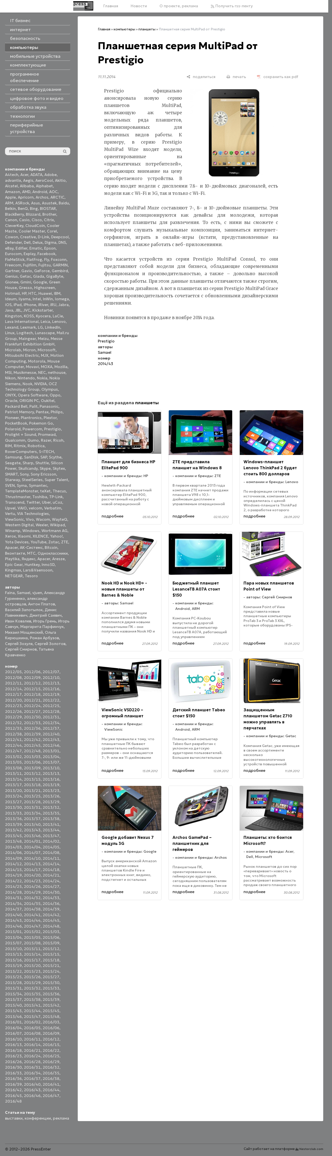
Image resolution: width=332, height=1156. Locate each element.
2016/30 (13, 1067)
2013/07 (51, 762)
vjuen (37, 592)
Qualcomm (15, 440)
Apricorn (26, 197)
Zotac (53, 542)
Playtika (12, 558)
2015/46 (13, 1016)
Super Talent (56, 479)
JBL (18, 310)
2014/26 (32, 886)
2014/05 (51, 847)
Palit (33, 406)
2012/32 (13, 722)
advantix (13, 180)
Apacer (43, 558)
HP (24, 293)
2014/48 (51, 926)
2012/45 (32, 745)
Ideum (11, 299)
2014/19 (13, 875)
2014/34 (13, 903)
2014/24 (51, 881)
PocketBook (16, 423)
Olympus (49, 389)
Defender (13, 242)
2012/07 (51, 671)
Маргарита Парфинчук (42, 626)
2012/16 (51, 688)
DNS (62, 242)
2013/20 (13, 790)
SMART (11, 474)
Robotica (36, 445)
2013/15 (32, 779)
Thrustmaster (17, 496)
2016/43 (32, 1089)
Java (9, 310)
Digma (50, 242)
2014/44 (32, 920)
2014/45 (51, 920)
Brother (49, 214)
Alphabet (44, 186)
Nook (27, 383)
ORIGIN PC (29, 400)
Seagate (13, 462)
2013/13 (51, 773)
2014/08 (51, 852)
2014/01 (32, 841)
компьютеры (124, 29)
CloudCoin (35, 225)
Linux (10, 332)
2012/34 (51, 722)
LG (40, 327)
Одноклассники (53, 553)
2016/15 (51, 1044)
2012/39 (32, 734)
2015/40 (13, 1005)
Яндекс (28, 558)
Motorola (36, 361)
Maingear (27, 338)
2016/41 (51, 1084)
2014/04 (32, 847)
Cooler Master (32, 231)
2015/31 (13, 988)
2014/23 (32, 881)
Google (40, 282)
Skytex (59, 468)
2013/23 (51, 790)
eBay (9, 248)
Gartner (12, 270)
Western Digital (19, 525)
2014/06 (13, 852)
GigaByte (54, 276)
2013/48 (13, 841)
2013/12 (32, 773)
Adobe (50, 174)
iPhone (30, 304)
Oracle (11, 400)
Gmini (25, 282)
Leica (45, 321)
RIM (8, 445)
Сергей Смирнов (21, 649)
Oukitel (47, 400)
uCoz (57, 502)
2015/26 (32, 976)
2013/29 (51, 801)
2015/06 (51, 937)
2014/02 (51, 841)
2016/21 (32, 1050)
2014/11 (51, 858)
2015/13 (13, 954)
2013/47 (51, 835)
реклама (61, 1118)
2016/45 (13, 1095)
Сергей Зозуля (19, 643)
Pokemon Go (41, 423)
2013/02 (13, 756)
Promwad (47, 434)
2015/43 (13, 1010)
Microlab (13, 350)
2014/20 (32, 875)
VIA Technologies (33, 513)
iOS (8, 304)
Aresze (58, 558)
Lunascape (45, 332)
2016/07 (13, 1033)
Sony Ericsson (43, 474)
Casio (24, 219)
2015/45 (51, 1010)
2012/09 (32, 677)
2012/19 (51, 694)
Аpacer (11, 547)
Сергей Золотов (50, 643)
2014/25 (13, 886)
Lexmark (28, 327)
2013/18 (32, 784)
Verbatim (52, 508)
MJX (44, 355)
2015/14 (32, 954)
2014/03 (13, 847)
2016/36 (13, 1078)
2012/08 (13, 677)
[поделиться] (201, 77)
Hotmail (12, 293)
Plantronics (31, 417)
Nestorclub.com (311, 1149)
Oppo (55, 395)
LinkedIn (52, 327)
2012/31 (51, 717)
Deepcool (60, 237)
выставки (14, 1118)
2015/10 (13, 948)
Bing (34, 208)
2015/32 (32, 988)
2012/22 (51, 700)
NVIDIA (40, 383)
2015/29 (32, 982)
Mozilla (60, 366)
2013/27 (13, 801)
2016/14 (32, 1044)
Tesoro (31, 575)
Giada (38, 276)
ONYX (10, 395)
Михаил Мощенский (24, 632)
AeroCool (44, 180)
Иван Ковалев (18, 621)
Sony (24, 474)
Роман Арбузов (44, 637)
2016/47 (51, 1095)
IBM (57, 293)
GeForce (42, 270)
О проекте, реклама (178, 6)
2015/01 (13, 931)
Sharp (28, 462)
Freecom (13, 265)
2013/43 (32, 830)
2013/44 (51, 830)
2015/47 (32, 1016)
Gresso (25, 287)
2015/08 (32, 943)
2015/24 (51, 971)
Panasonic (49, 406)
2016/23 (13, 1056)
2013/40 (32, 824)
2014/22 (13, 881)
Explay (29, 253)
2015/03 (51, 931)
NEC (42, 372)
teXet (45, 491)
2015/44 (32, 1010)
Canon (11, 219)
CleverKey (14, 225)
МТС (31, 553)
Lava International (22, 321)
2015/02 (32, 931)
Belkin (10, 208)
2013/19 (51, 784)
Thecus (59, 491)
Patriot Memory (19, 412)
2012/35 (13, 728)
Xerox (10, 536)
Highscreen (44, 287)
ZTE (64, 542)
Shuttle (42, 462)
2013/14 (13, 779)
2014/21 (51, 875)
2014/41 (32, 914)
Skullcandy (28, 468)
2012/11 (13, 683)
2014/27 (51, 886)
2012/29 (13, 717)
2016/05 (32, 1027)
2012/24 (32, 705)
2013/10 (51, 768)
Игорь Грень (44, 621)
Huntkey (32, 564)
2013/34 (32, 813)
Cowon (11, 237)
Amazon (12, 191)
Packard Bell (16, 406)
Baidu (64, 203)
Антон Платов (41, 604)
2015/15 (51, 954)
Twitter (33, 502)
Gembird (60, 270)
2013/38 (51, 818)
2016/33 (13, 1073)
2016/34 (32, 1073)
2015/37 (13, 999)
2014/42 (51, 914)
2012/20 (13, 700)
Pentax (42, 412)
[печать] (236, 77)
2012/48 (32, 750)
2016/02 (32, 1022)
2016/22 (51, 1050)
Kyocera (43, 316)
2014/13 (32, 863)
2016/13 (13, 1044)
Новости (139, 6)
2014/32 (32, 897)
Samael (23, 592)
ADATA (36, 174)
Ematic (35, 248)
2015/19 (13, 965)
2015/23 (32, 971)
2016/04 (13, 1027)
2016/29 (51, 1061)
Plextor (50, 417)
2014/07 (32, 852)
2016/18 (13, 1050)
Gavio (26, 270)
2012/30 (32, 717)
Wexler (42, 525)
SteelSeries (32, 479)
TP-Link (56, 496)
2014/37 (13, 909)
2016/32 (51, 1067)
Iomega (62, 299)
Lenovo (59, 321)
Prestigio (52, 429)
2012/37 (51, 728)
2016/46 (32, 1095)
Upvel (10, 508)
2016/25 (51, 1056)
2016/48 (13, 1101)
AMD (26, 191)
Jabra (63, 304)
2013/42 (13, 830)
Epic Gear (14, 564)
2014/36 (51, 903)
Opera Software (33, 395)
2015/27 (51, 976)
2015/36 (51, 994)
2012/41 (13, 739)
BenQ (23, 208)
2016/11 (32, 1039)
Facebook (46, 253)
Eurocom (13, 253)
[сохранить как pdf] (277, 77)
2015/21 (51, 965)
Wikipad (57, 525)
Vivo (30, 519)
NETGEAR (14, 575)
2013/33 (13, 813)
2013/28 (32, 801)
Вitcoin (51, 547)
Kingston (13, 316)
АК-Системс (31, 547)
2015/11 (32, 948)
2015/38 (32, 999)
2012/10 (51, 677)
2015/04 (13, 937)
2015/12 (51, 948)
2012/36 (32, 728)
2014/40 (13, 914)
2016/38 (51, 1078)
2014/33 (51, 897)
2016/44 (51, 1089)
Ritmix (20, 445)
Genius (11, 276)
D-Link (43, 237)
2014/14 (51, 863)
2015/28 (13, 982)
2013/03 (32, 756)
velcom (35, 508)
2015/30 (51, 982)
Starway (12, 479)
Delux (38, 242)
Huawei (45, 293)
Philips (57, 412)
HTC (32, 293)
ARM (9, 203)
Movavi (32, 366)
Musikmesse (25, 372)
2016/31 (32, 1067)
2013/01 (51, 750)
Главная (110, 6)
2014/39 (51, 909)
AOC (53, 191)
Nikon (10, 378)
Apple (10, 197)
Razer (46, 440)
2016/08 (32, 1033)
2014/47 (32, 926)
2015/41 (32, 1005)
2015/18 (51, 960)
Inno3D (48, 564)
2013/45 (13, 835)
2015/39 (51, 999)
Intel (37, 299)
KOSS (29, 316)
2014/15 (13, 869)
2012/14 (13, 688)
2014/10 (32, 858)
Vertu (10, 513)
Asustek (49, 203)
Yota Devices (17, 542)
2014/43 (13, 920)
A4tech (11, 174)
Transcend (14, 502)
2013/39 (13, 824)
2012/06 (32, 671)
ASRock (22, 203)
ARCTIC (57, 197)
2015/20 (32, 965)
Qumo (33, 440)
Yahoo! (56, 536)
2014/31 (13, 897)
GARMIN (60, 265)
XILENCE (40, 536)
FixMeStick (15, 259)
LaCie (58, 316)
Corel (52, 231)
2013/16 (51, 779)
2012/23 (13, 705)
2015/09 (51, 943)
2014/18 (51, 869)
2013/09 (32, 768)
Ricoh (58, 440)
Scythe (55, 457)
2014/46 (13, 926)
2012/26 (13, 711)
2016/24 (32, 1056)
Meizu (43, 338)
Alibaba (27, 186)
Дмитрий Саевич (45, 615)
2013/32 (51, 807)
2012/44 (13, 745)
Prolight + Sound (20, 434)
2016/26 (13, 1061)
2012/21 (32, 700)
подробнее (112, 516)
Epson (50, 248)
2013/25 (32, 796)
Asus (35, 203)
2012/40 (51, 734)
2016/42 (13, 1089)
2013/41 (51, 824)
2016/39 (13, 1084)
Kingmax (13, 570)
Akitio (60, 180)
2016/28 (32, 1061)
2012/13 (51, 683)
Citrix (49, 219)
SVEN (10, 485)
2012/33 (32, 722)
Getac (25, 276)
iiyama (25, 299)
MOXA (46, 366)
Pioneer (12, 417)
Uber (46, 502)
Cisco (37, 219)
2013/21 (32, 790)
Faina (10, 592)
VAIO (22, 508)
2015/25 (13, 976)
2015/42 (51, 1005)
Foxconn (58, 259)
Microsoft (47, 350)
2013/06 (32, 762)
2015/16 (13, 960)
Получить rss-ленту (232, 6)
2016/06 (51, 1027)
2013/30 (13, 807)
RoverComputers (21, 451)
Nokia (42, 378)
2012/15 (32, 688)
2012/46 (51, 745)
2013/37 (32, 818)
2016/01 (13, 1022)
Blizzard (33, 214)
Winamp (12, 530)
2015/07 (13, 943)
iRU (53, 304)
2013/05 (13, 762)
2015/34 (13, 994)
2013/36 (13, 818)
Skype (45, 468)
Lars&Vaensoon (37, 570)
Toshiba (39, 496)
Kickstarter (42, 310)
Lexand (11, 327)
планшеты (146, 29)
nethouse (56, 372)
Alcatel (11, 186)
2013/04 (51, 756)
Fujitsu (44, 265)
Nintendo (26, 378)
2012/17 (13, 694)
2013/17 (13, 784)
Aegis (28, 180)
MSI (8, 372)
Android (39, 191)
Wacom (43, 519)
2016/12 (51, 1039)
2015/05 (32, 937)
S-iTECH (46, 451)
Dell (27, 242)
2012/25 (51, 705)
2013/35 (51, 813)
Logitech (25, 332)
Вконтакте (15, 553)
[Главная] (83, 6)
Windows (30, 530)
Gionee (11, 282)
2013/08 (13, 768)
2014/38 (32, 909)
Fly (46, 259)
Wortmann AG (54, 530)
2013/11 (13, 773)
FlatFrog (34, 259)
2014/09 (13, 858)
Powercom (32, 429)
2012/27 (32, 711)
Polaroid (13, 429)
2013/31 (32, 807)
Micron (29, 350)
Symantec (38, 485)
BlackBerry (14, 214)
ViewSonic (14, 519)
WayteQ (59, 519)
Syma (22, 485)
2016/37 (32, 1078)
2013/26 (51, 796)
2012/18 (32, 694)
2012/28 (51, 711)
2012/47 (13, 750)
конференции (38, 1118)
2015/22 (13, 971)
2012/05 (13, 671)
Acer (24, 174)
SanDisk (31, 457)
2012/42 (32, 739)
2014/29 (32, 892)
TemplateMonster (21, 491)
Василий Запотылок (24, 609)
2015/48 (51, 1016)
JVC (26, 310)
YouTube (38, 542)
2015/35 (32, 994)
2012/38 (13, 734)
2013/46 (32, 835)
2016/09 (51, 1033)
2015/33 (51, 988)
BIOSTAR (48, 208)
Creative (28, 237)
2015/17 (32, 960)
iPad (18, 304)
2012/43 (51, 739)
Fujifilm (29, 265)
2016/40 (32, 1084)
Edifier (21, 248)
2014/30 (51, 892)
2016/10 (13, 1039)
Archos (42, 197)
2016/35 (51, 1073)
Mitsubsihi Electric (22, 355)
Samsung (13, 457)
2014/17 (32, 869)
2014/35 (32, 903)
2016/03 (51, 1022)
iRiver (43, 304)
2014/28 (13, 892)
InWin (48, 299)
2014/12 (13, 863)
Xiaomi (24, 536)
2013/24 (13, 796)
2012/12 (32, 683)
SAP (43, 457)
